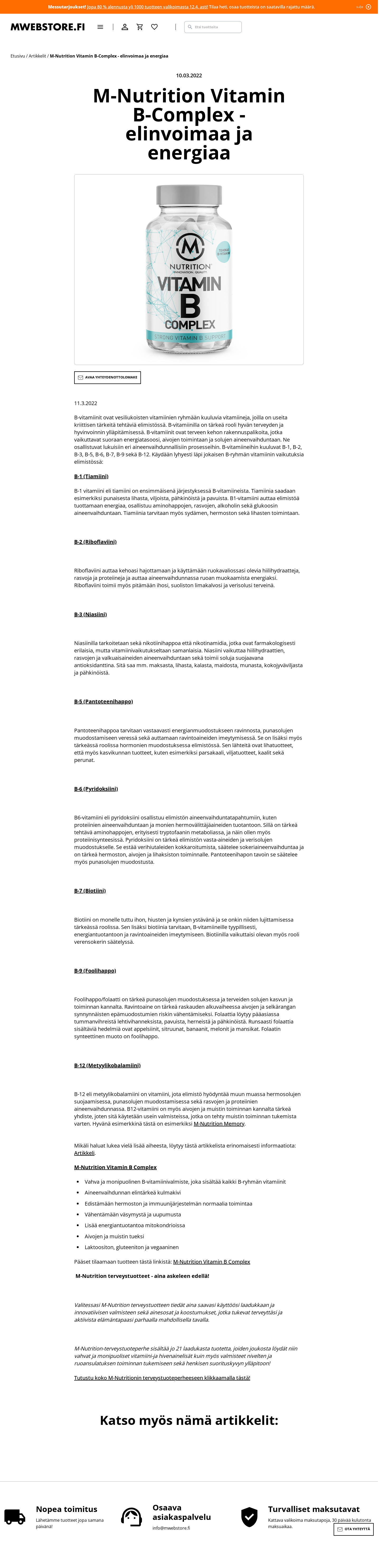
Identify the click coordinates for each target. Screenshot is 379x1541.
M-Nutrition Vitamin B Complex (211, 1261)
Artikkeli (84, 1152)
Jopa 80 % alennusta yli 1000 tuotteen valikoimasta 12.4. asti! (147, 7)
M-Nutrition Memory (219, 1123)
